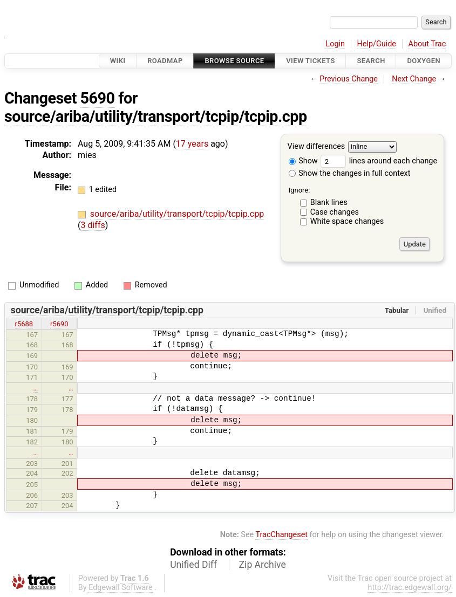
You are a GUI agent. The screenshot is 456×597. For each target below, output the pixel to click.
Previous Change (348, 79)
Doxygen (423, 61)
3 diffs (92, 225)
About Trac (427, 44)
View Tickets (310, 61)
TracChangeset (281, 534)
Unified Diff (193, 564)
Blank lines (329, 202)
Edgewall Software (121, 587)
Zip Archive (262, 564)
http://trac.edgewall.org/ (409, 587)
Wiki (118, 61)
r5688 (24, 324)
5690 (97, 98)
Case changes (334, 212)
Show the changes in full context (350, 173)
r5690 (59, 324)
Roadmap (165, 61)
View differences (316, 147)
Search (371, 61)
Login (335, 44)
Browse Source (234, 61)
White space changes (347, 221)
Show (303, 161)
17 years (192, 144)
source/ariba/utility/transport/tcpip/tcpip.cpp (155, 116)
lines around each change (379, 161)
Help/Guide (376, 44)
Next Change (414, 79)
